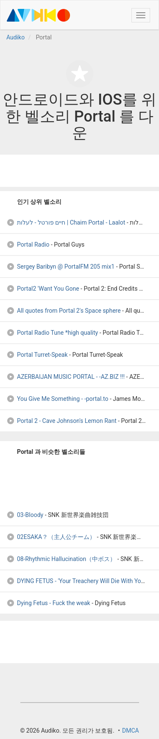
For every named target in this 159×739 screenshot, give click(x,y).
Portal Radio (27, 244)
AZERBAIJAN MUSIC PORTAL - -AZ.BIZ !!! (65, 376)
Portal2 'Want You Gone (42, 288)
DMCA (130, 730)
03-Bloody (24, 515)
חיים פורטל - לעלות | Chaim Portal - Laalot (65, 222)
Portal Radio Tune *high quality (52, 332)
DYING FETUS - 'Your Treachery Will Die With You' (75, 581)
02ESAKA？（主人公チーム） (50, 537)
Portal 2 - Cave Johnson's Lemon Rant (61, 421)
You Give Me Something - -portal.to (57, 399)
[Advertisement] (79, 170)
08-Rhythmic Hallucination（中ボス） (61, 559)
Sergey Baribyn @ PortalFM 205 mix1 (60, 266)
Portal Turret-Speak (37, 354)
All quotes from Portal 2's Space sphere (63, 310)
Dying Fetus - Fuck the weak (48, 603)
